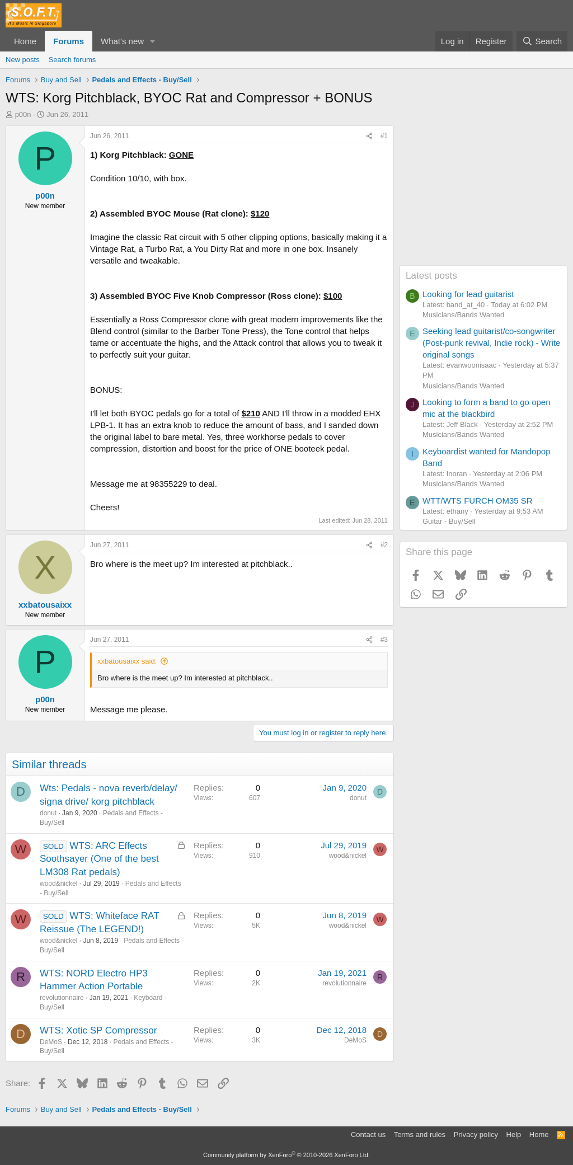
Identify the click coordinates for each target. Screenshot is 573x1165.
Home (25, 41)
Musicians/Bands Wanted (463, 315)
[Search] (541, 41)
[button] (153, 41)
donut (48, 813)
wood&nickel (58, 883)
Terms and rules (419, 1134)
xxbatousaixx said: (127, 661)
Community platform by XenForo (286, 1155)
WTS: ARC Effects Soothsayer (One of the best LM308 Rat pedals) (99, 859)
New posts (23, 59)
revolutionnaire (62, 998)
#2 (384, 545)
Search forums (72, 59)
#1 (384, 136)
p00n (23, 114)
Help (514, 1134)
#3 (384, 639)
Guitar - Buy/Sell (449, 521)
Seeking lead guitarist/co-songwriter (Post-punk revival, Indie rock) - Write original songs (491, 342)
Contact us (368, 1134)
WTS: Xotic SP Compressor (98, 1030)
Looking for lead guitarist (468, 294)
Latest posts (431, 275)
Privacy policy (476, 1134)
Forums (68, 41)
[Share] (369, 136)
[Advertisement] (483, 195)
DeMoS (51, 1042)
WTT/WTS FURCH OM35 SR (477, 500)
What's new (122, 41)
